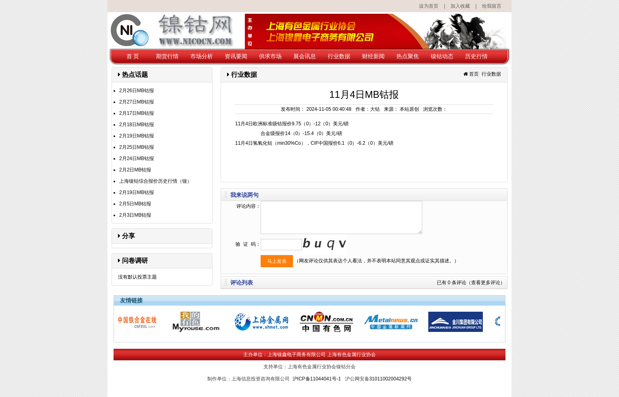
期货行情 (167, 56)
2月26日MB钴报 (136, 90)
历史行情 (476, 56)
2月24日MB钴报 (136, 158)
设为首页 (428, 6)
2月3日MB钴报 (135, 215)
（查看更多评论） (485, 282)
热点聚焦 (407, 56)
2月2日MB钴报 (135, 170)
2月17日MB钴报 (136, 113)
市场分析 (201, 56)
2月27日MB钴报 (136, 102)
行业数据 (339, 56)
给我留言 (491, 6)
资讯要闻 (236, 56)
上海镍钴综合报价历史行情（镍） (155, 181)
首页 (474, 74)
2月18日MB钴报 (136, 124)
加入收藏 (460, 6)
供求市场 (270, 56)
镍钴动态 (442, 56)
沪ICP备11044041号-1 (317, 379)
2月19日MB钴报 (136, 136)
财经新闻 (373, 56)
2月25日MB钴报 (136, 147)
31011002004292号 (390, 379)
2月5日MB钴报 (135, 204)
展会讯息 (304, 56)
